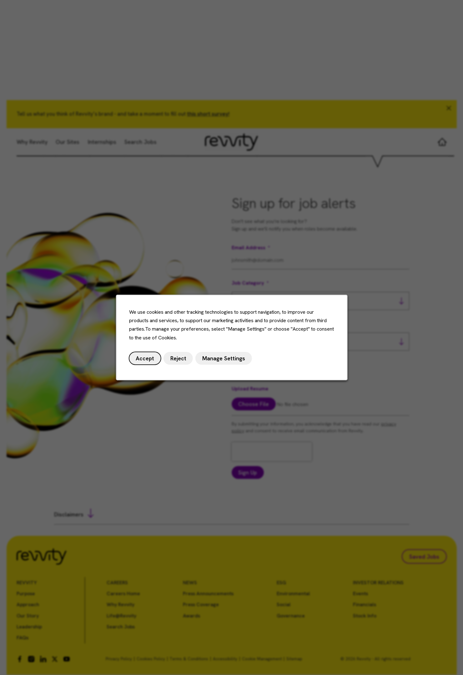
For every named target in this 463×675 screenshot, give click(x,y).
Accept (147, 359)
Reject (179, 359)
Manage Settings (223, 359)
